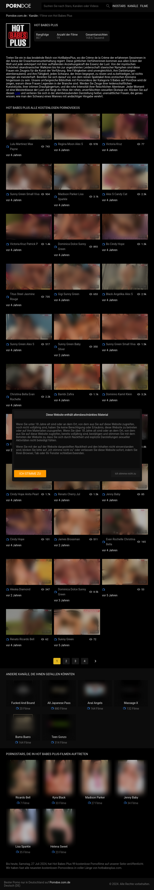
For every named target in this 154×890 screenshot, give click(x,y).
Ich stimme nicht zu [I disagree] (125, 473)
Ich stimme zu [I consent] (30, 473)
